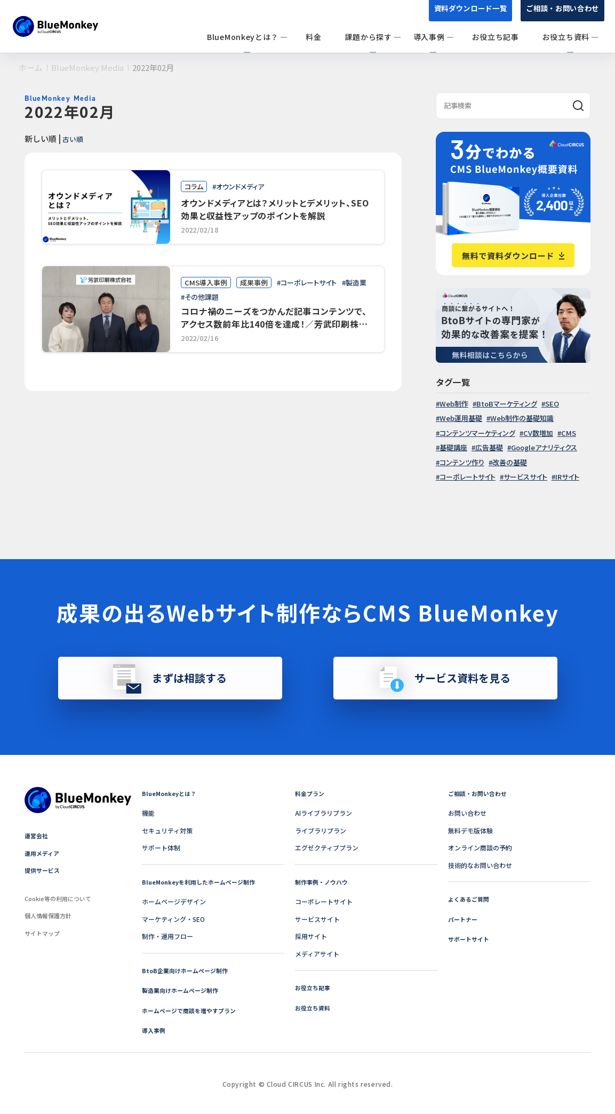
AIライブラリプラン (323, 812)
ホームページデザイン (174, 901)
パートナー (464, 919)
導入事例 (154, 1030)
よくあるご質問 (470, 898)
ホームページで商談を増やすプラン (193, 1010)
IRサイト (567, 477)
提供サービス (44, 869)
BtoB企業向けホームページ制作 (188, 970)
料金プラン (311, 793)
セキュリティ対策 (167, 830)
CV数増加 (538, 433)
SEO (552, 404)
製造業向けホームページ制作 (183, 989)
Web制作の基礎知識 (522, 418)
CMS (568, 433)
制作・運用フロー (167, 936)
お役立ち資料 (314, 1007)
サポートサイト (470, 938)
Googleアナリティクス (544, 447)
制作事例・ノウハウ (324, 881)
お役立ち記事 (314, 987)
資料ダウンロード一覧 (462, 15)
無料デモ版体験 (470, 830)
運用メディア (43, 852)
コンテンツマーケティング (477, 433)
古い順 (75, 138)
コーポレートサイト (468, 477)
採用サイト (311, 936)
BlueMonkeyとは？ (171, 793)
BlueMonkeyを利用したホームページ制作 (203, 881)
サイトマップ (44, 932)
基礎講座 (453, 447)
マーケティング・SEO (173, 919)
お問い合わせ (467, 812)
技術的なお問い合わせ (480, 865)
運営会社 (37, 835)
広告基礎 (489, 447)
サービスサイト (525, 477)
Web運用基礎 (461, 418)
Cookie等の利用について (61, 898)
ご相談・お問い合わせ (560, 15)
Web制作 (454, 404)
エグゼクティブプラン (326, 847)
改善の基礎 (509, 462)
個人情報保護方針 (50, 915)
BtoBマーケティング (506, 404)
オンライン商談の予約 (480, 847)
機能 (148, 812)
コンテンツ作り (462, 462)
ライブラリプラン (320, 830)
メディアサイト (317, 953)
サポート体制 (161, 847)
